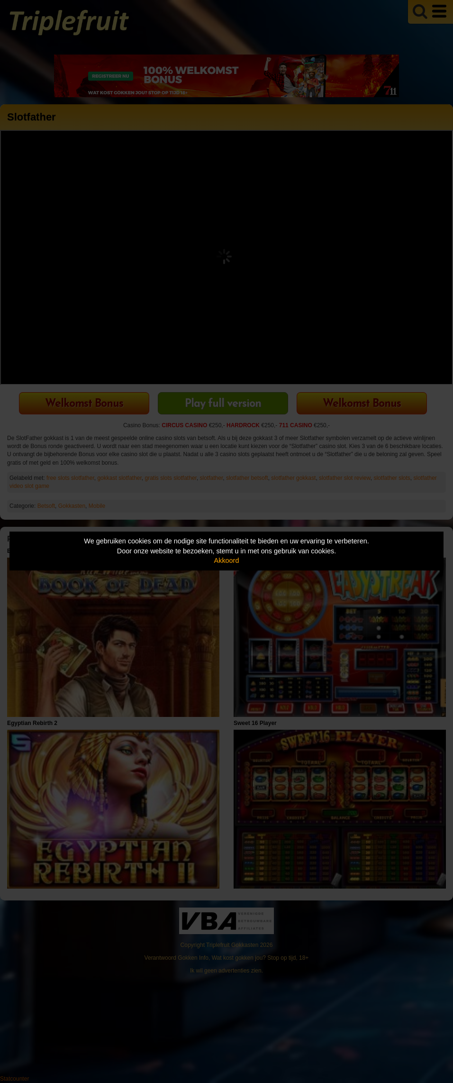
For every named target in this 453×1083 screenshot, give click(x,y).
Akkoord (226, 560)
